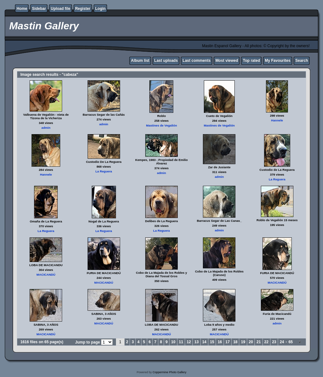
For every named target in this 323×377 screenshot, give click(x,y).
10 (173, 342)
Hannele (277, 120)
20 (251, 342)
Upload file (60, 8)
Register (82, 8)
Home (22, 8)
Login (100, 8)
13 (196, 342)
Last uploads (166, 60)
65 (291, 342)
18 (235, 342)
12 (189, 342)
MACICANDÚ (46, 274)
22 (266, 342)
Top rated (251, 60)
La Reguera (103, 171)
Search (301, 60)
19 (243, 342)
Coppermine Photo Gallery (169, 372)
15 (212, 342)
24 (282, 342)
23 (274, 342)
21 (258, 342)
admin (45, 127)
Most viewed (226, 60)
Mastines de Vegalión (161, 125)
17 (228, 342)
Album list (140, 60)
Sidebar (39, 8)
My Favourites (278, 60)
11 (181, 342)
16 (220, 342)
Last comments (197, 60)
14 (204, 342)
